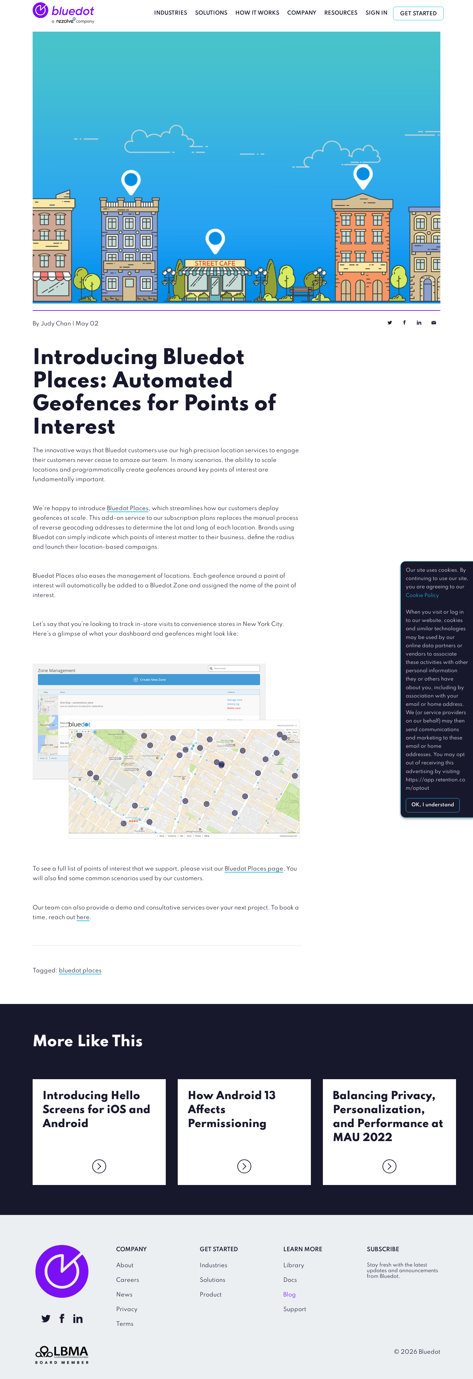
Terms (124, 1324)
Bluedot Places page (254, 869)
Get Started (418, 14)
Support (294, 1309)
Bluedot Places (127, 508)
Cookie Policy (422, 595)
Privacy (126, 1309)
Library (293, 1266)
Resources (340, 13)
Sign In (376, 13)
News (124, 1295)
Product (211, 1295)
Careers (127, 1280)
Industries (170, 13)
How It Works (257, 13)
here (83, 917)
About (124, 1266)
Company (301, 13)
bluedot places (80, 971)
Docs (290, 1280)
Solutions (211, 13)
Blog (289, 1295)
